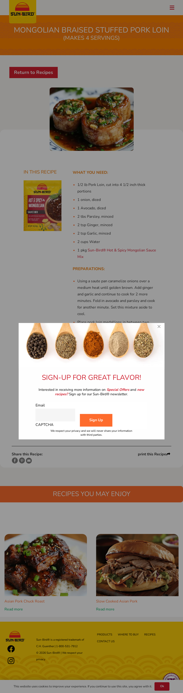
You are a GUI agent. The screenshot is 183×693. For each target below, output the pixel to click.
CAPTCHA (45, 424)
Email (40, 405)
